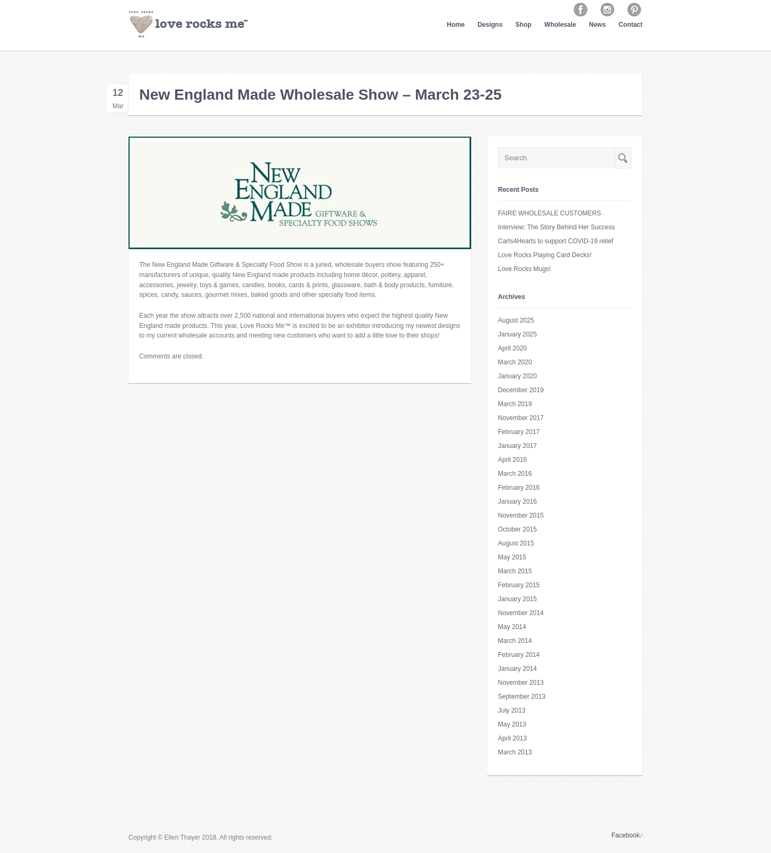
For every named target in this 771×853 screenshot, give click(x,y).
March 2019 (515, 404)
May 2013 (512, 724)
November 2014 (520, 613)
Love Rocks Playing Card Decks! (545, 255)
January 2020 (517, 376)
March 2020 (515, 362)
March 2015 (515, 571)
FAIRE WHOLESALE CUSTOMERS (549, 213)
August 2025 (516, 320)
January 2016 (517, 501)
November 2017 (520, 418)
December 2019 (520, 390)
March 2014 (515, 641)
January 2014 (517, 668)
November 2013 (520, 682)
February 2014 (519, 655)
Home (456, 24)
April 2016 (512, 459)
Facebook (625, 835)
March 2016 (515, 473)
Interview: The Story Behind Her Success (556, 227)
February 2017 (519, 432)
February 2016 (519, 487)
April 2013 (512, 738)
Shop (524, 24)
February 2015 (519, 585)
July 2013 (511, 710)
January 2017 (517, 446)
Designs (490, 24)
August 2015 (516, 543)
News (597, 24)
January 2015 (517, 599)
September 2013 (522, 696)
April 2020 (512, 348)
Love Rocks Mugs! (524, 269)
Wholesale (560, 24)
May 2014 (512, 627)
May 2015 (512, 557)
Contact (630, 24)
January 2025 (517, 334)
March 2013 (515, 752)
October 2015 (517, 529)
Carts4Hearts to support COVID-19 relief (555, 241)
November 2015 (520, 515)
